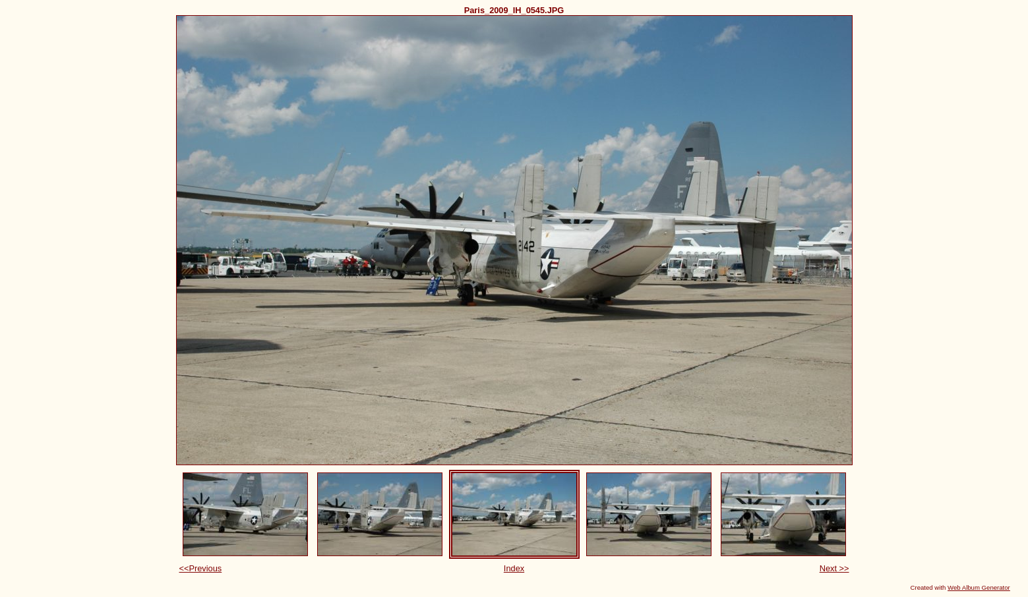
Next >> (834, 568)
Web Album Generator (979, 587)
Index (514, 568)
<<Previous (200, 568)
